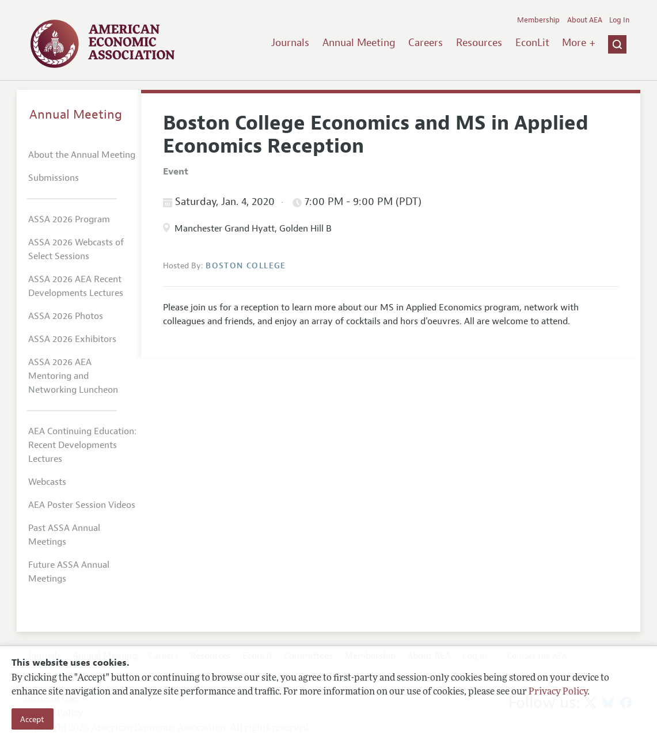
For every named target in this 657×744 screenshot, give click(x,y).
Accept (32, 719)
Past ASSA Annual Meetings (64, 535)
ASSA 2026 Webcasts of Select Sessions (76, 249)
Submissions (53, 178)
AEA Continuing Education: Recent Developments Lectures (82, 445)
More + (578, 42)
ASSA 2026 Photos (65, 316)
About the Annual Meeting (81, 155)
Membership (538, 20)
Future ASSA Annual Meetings (68, 571)
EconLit (532, 42)
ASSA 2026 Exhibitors (72, 339)
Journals (290, 42)
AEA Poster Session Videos (81, 505)
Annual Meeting (359, 42)
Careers (425, 42)
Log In (619, 20)
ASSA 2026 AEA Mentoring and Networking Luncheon (73, 376)
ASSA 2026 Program (69, 219)
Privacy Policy (558, 692)
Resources (479, 42)
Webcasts (47, 482)
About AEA (584, 20)
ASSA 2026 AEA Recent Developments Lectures (75, 286)
